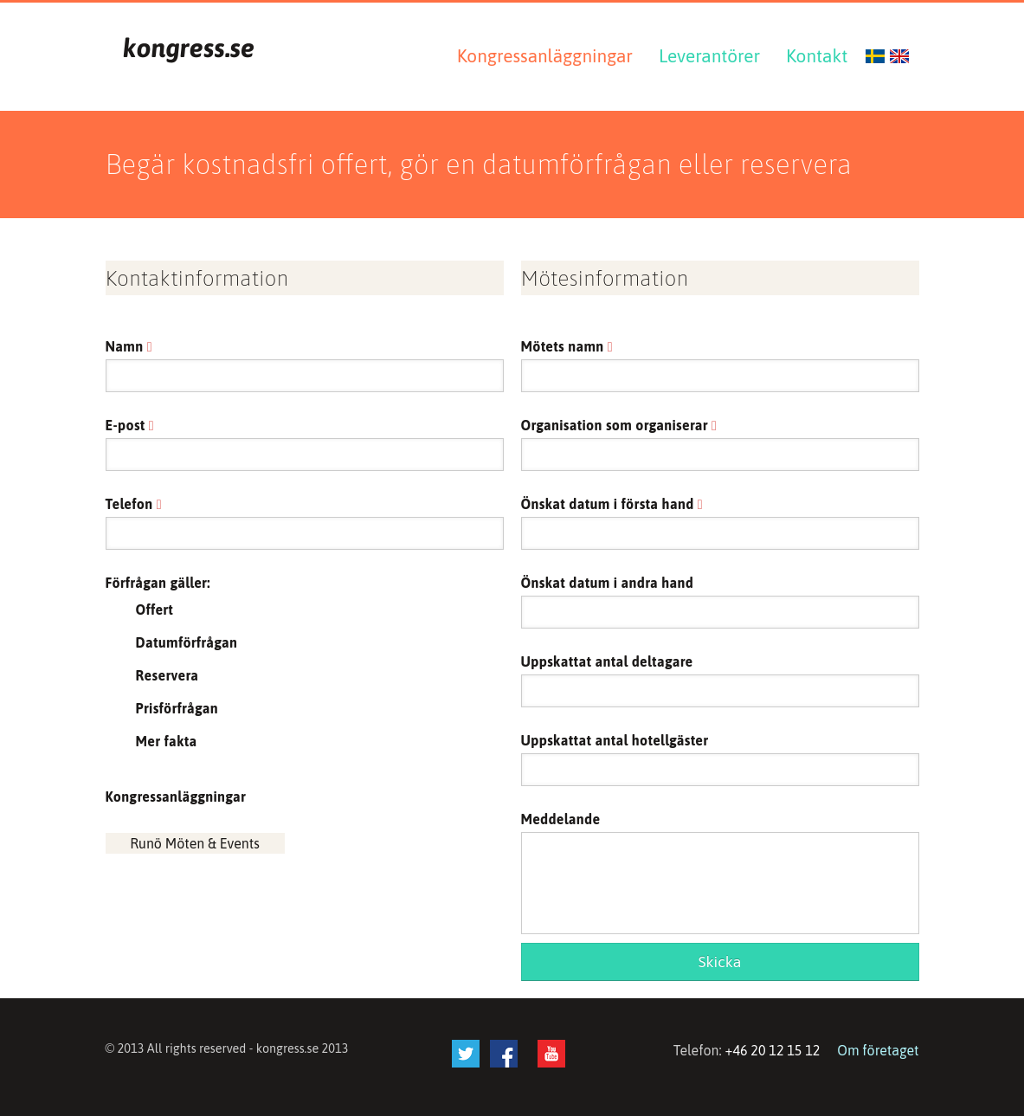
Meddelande (561, 819)
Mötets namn (567, 346)
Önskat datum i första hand (612, 504)
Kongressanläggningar (545, 56)
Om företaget (877, 1050)
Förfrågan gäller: (158, 582)
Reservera (167, 675)
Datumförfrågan (187, 642)
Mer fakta (166, 741)
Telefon (134, 504)
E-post (130, 425)
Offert (155, 609)
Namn (129, 346)
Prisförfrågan (177, 708)
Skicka (720, 962)
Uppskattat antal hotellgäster (615, 740)
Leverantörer (709, 56)
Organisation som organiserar (619, 425)
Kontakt (816, 56)
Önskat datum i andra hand (607, 582)
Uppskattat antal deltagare (607, 661)
